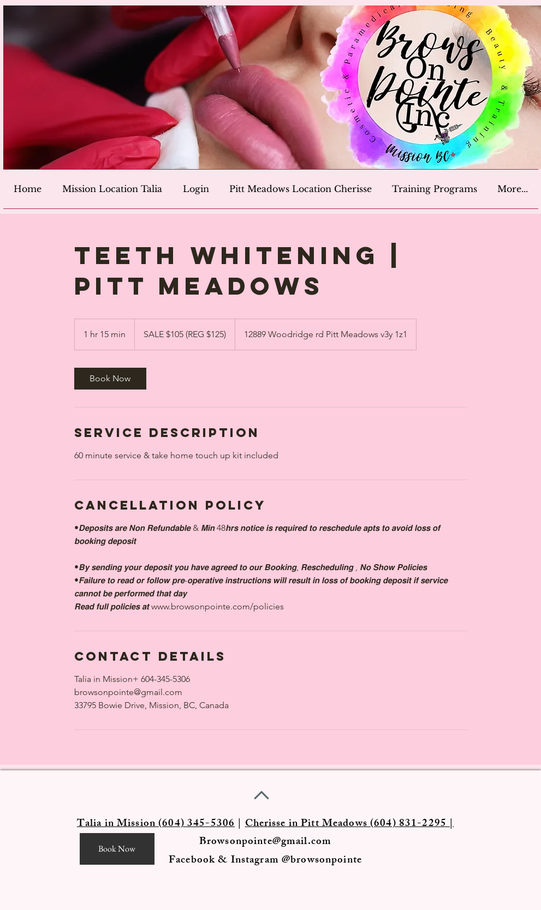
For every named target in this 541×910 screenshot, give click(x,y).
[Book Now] (117, 849)
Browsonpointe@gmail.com (265, 842)
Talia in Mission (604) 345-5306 (156, 824)
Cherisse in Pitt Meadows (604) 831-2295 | (349, 824)
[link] (110, 379)
